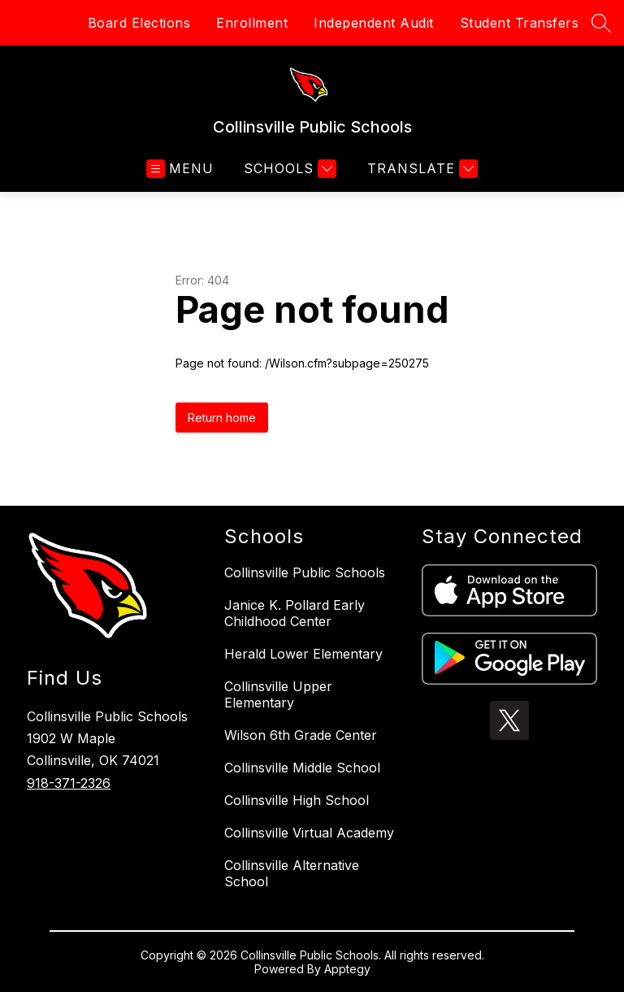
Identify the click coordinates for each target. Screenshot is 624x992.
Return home (222, 417)
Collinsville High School (296, 800)
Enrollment (252, 23)
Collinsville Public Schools (304, 572)
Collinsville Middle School (302, 767)
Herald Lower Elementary (303, 654)
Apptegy (347, 969)
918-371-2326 (68, 783)
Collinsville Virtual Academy (309, 832)
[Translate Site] (420, 169)
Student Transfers (519, 23)
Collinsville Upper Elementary (278, 694)
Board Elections (139, 23)
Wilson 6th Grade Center (300, 735)
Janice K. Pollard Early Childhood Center (294, 613)
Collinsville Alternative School (291, 873)
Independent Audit (374, 23)
